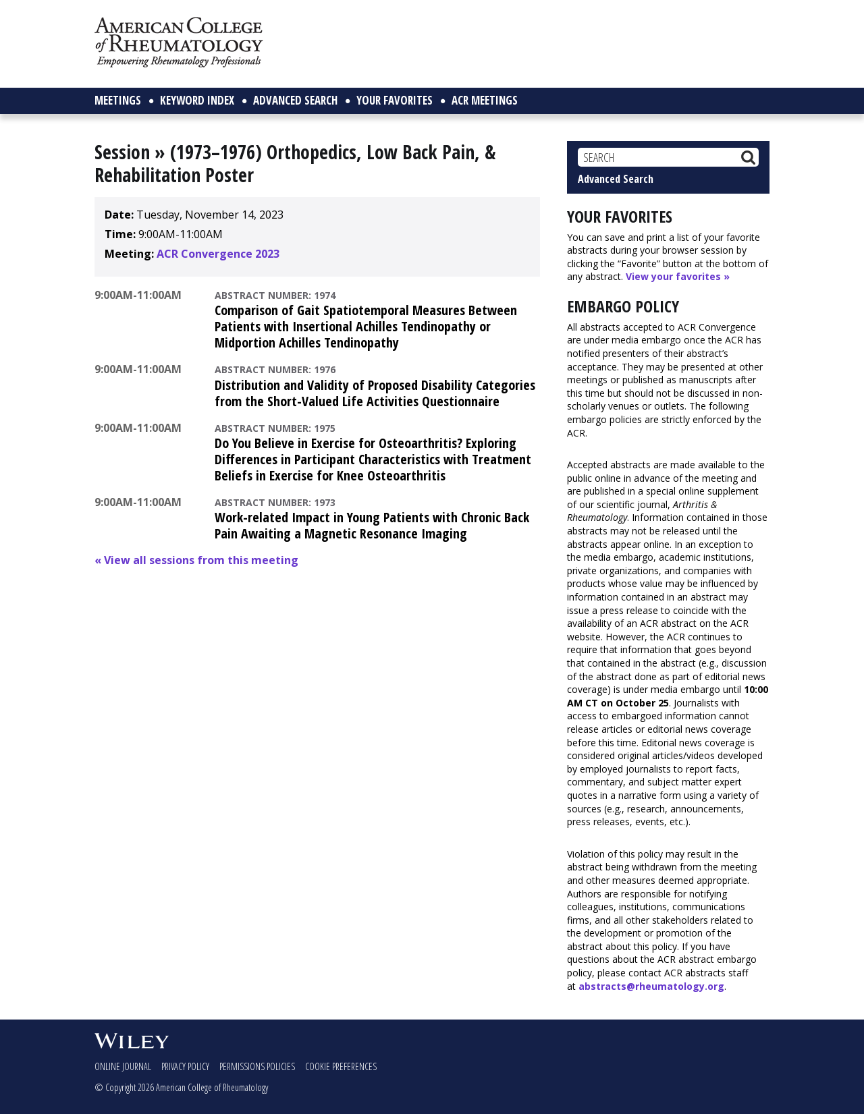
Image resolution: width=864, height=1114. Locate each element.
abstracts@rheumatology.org (651, 986)
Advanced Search (615, 178)
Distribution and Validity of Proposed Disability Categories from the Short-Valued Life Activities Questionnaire (375, 393)
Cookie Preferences (341, 1066)
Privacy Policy (185, 1066)
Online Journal (122, 1066)
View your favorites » (678, 276)
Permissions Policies (257, 1066)
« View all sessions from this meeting (196, 560)
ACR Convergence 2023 (218, 253)
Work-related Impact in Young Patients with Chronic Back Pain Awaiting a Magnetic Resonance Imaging (372, 525)
